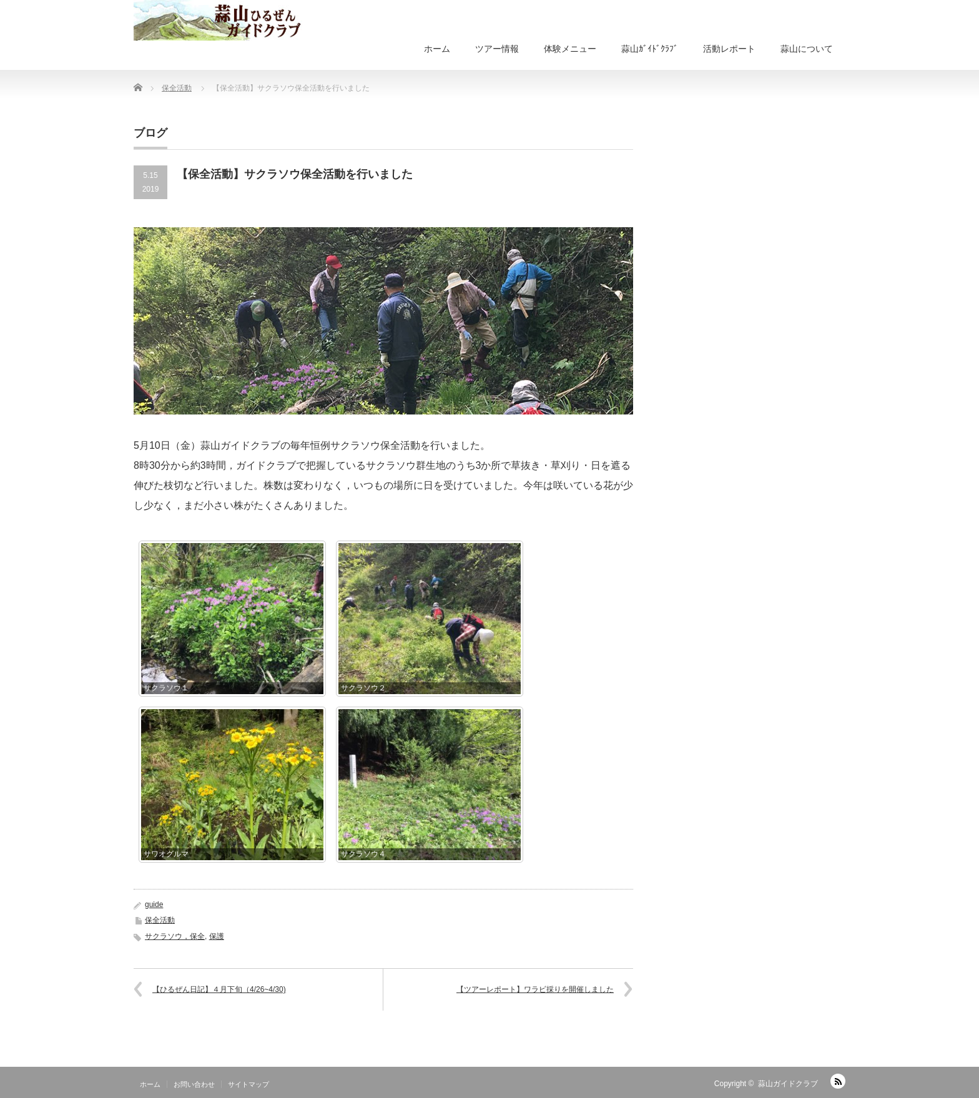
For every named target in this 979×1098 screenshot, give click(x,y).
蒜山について (806, 49)
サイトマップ (248, 1084)
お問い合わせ (194, 1084)
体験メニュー (570, 49)
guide (154, 904)
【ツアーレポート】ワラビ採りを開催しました (535, 989)
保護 (216, 936)
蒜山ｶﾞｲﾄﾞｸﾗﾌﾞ (649, 49)
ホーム (437, 49)
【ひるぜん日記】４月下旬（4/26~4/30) (219, 989)
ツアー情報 (497, 49)
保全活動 (160, 920)
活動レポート (729, 49)
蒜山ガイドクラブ (788, 1083)
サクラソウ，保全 (175, 936)
